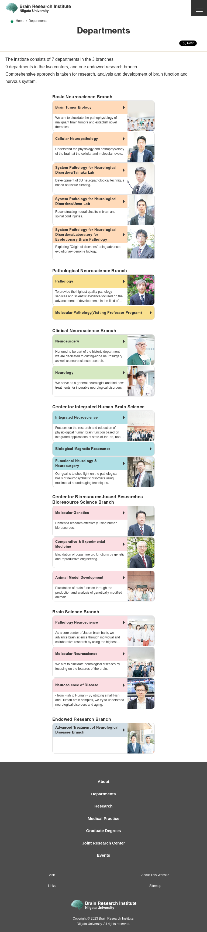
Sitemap (155, 886)
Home (20, 21)
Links (52, 886)
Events (103, 855)
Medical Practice (103, 818)
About (103, 781)
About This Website (155, 875)
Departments (103, 794)
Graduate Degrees (103, 830)
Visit (52, 875)
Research (103, 806)
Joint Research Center (103, 843)
